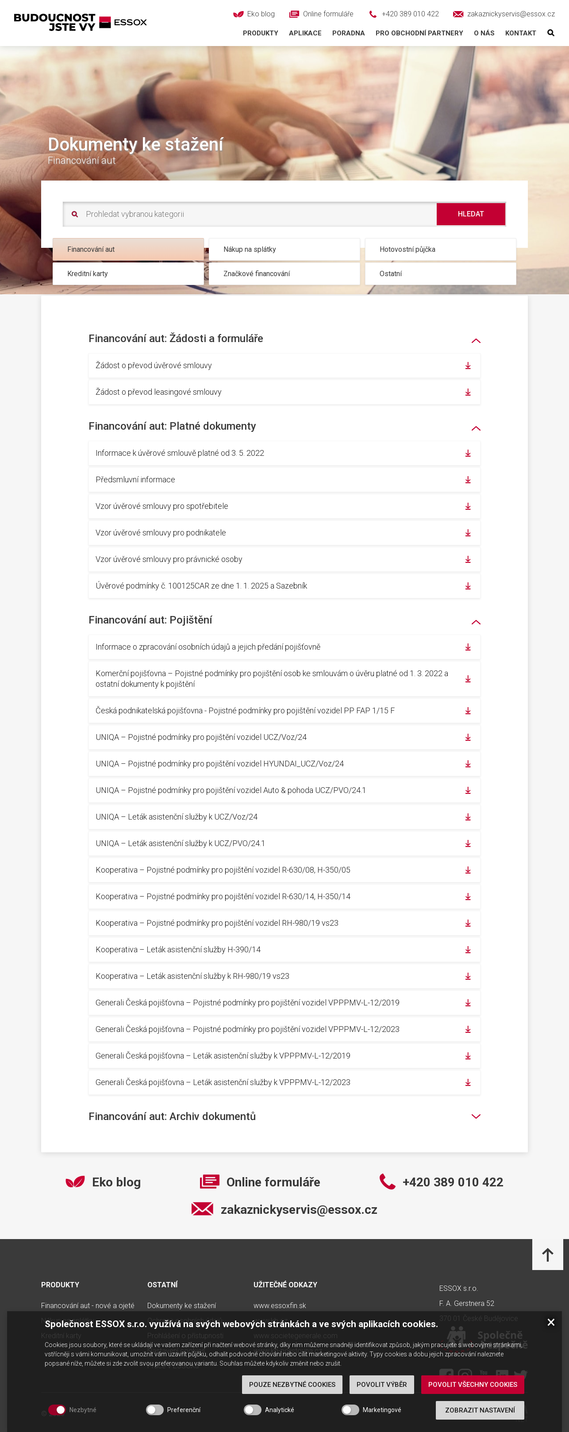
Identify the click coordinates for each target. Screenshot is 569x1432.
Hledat (471, 214)
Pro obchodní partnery (419, 33)
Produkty (260, 33)
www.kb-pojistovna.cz (288, 1351)
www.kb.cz (271, 1321)
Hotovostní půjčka (407, 249)
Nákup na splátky (249, 249)
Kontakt (520, 33)
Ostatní (391, 273)
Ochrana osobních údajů (185, 1321)
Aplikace (305, 33)
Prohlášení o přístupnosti (185, 1336)
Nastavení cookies (176, 1351)
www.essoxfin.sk (280, 1306)
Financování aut (91, 249)
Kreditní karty (87, 273)
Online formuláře (273, 1182)
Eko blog (116, 1182)
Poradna (348, 33)
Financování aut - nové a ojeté (88, 1306)
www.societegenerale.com (296, 1336)
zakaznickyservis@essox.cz (299, 1210)
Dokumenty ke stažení (181, 1306)
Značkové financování (256, 273)
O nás (484, 33)
